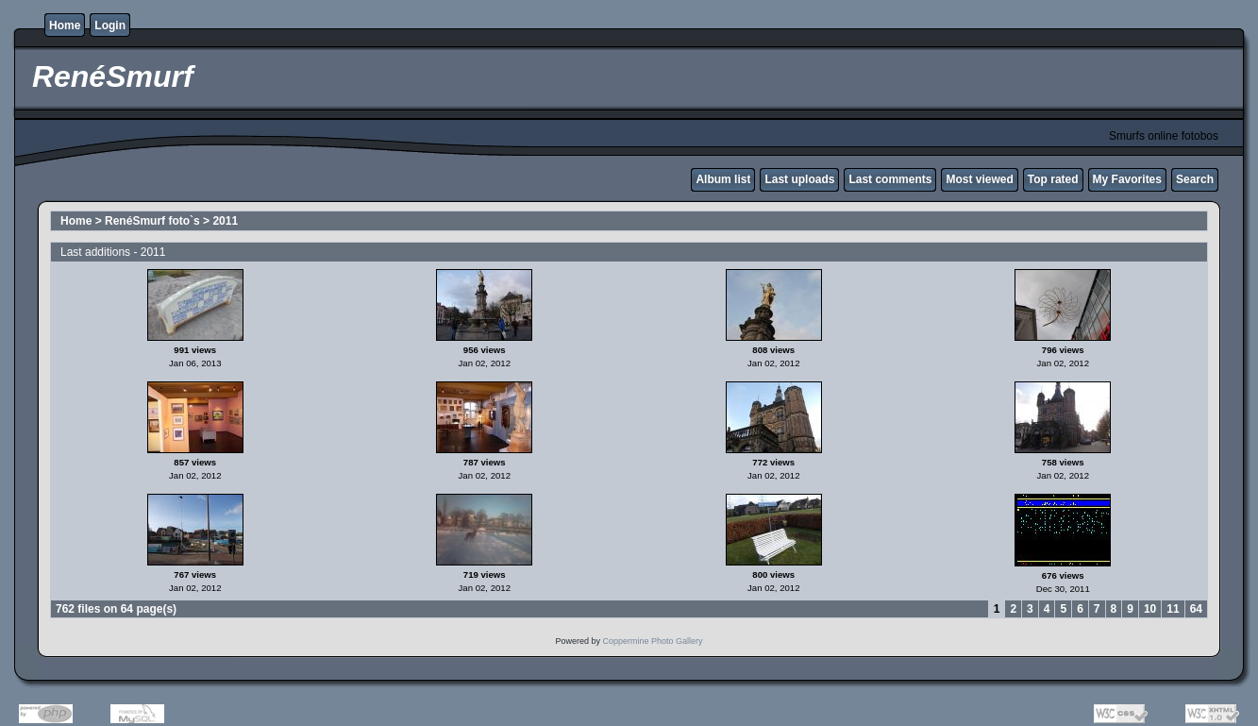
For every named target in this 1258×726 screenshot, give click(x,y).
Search (1195, 179)
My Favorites (1127, 179)
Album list (723, 179)
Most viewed (979, 179)
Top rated (1053, 179)
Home (64, 25)
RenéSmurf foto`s (152, 221)
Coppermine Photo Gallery (652, 641)
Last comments (889, 179)
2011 (225, 221)
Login (110, 25)
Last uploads (799, 179)
